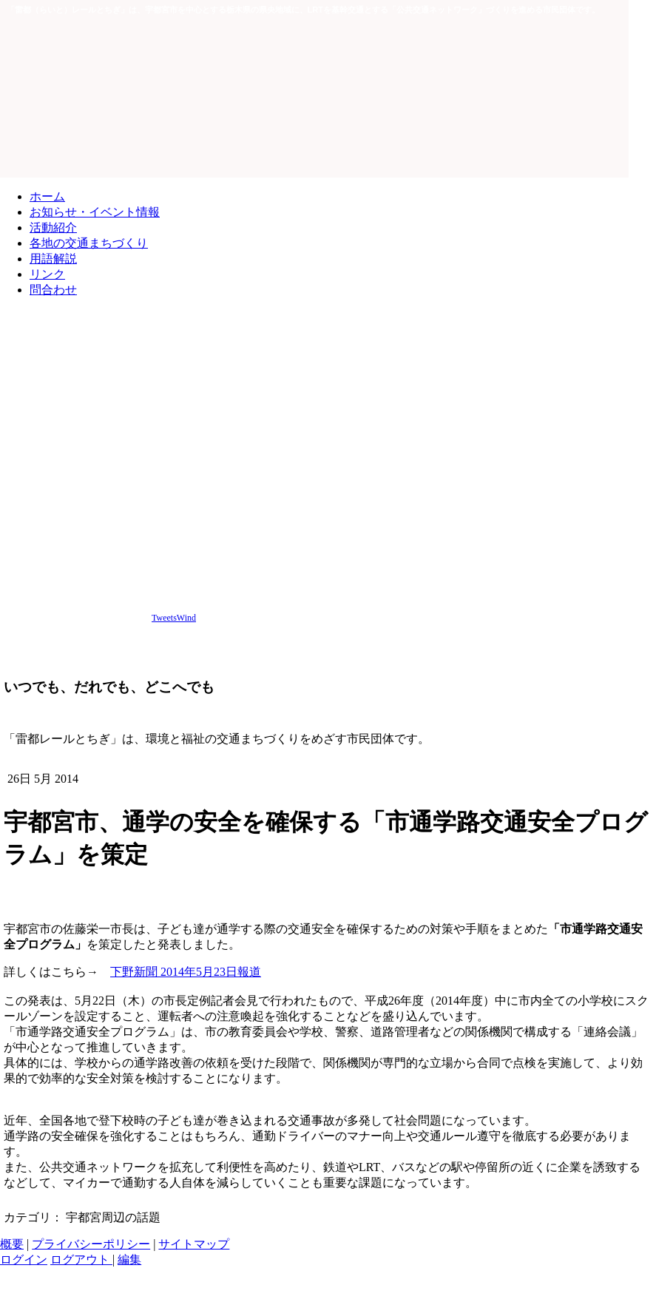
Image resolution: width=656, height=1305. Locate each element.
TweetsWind (174, 618)
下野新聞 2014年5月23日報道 (185, 971)
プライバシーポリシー (91, 1244)
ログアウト (81, 1259)
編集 (129, 1259)
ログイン (23, 1259)
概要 (12, 1244)
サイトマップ (193, 1244)
